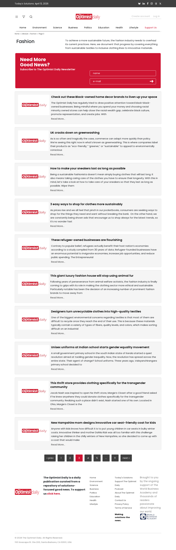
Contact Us (120, 500)
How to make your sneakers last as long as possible (87, 168)
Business (73, 27)
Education (103, 27)
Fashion (33, 34)
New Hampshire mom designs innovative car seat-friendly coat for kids (103, 423)
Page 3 (41, 34)
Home (23, 27)
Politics (88, 27)
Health (119, 27)
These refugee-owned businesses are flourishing (86, 240)
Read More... (58, 118)
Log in (156, 16)
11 (115, 458)
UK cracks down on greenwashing (75, 133)
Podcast (119, 488)
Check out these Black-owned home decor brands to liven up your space (104, 97)
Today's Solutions (124, 477)
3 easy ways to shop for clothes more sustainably (86, 204)
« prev (50, 458)
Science (57, 27)
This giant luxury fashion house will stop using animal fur (91, 276)
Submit (152, 81)
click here (53, 493)
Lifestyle (133, 27)
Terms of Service (123, 507)
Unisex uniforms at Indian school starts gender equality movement (100, 347)
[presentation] (108, 63)
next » (126, 458)
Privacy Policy (122, 504)
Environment (40, 27)
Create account (141, 16)
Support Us (151, 27)
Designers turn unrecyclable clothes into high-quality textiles (96, 311)
